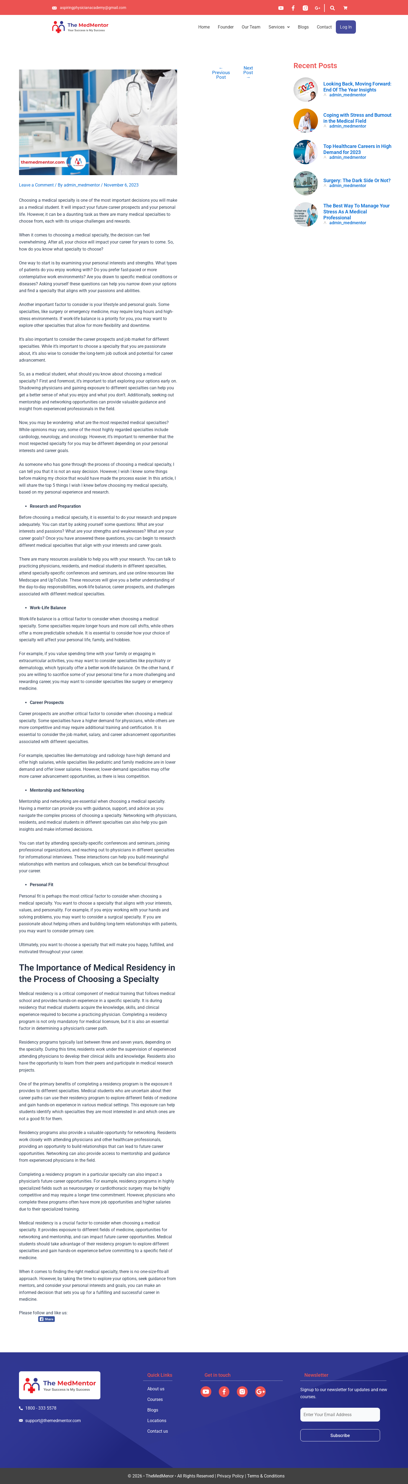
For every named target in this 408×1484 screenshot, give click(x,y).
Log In (346, 27)
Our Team (251, 27)
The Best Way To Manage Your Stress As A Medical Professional (356, 211)
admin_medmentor (347, 95)
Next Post (248, 73)
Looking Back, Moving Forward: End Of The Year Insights (357, 87)
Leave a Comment (36, 185)
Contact (324, 27)
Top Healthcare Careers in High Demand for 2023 (357, 149)
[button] (279, 27)
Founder (226, 27)
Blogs (303, 27)
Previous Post (221, 73)
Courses (155, 1399)
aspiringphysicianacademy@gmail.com (93, 7)
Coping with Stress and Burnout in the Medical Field (357, 118)
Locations (156, 1420)
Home (204, 27)
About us (155, 1388)
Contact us (157, 1431)
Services (279, 27)
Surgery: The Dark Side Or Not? (357, 180)
